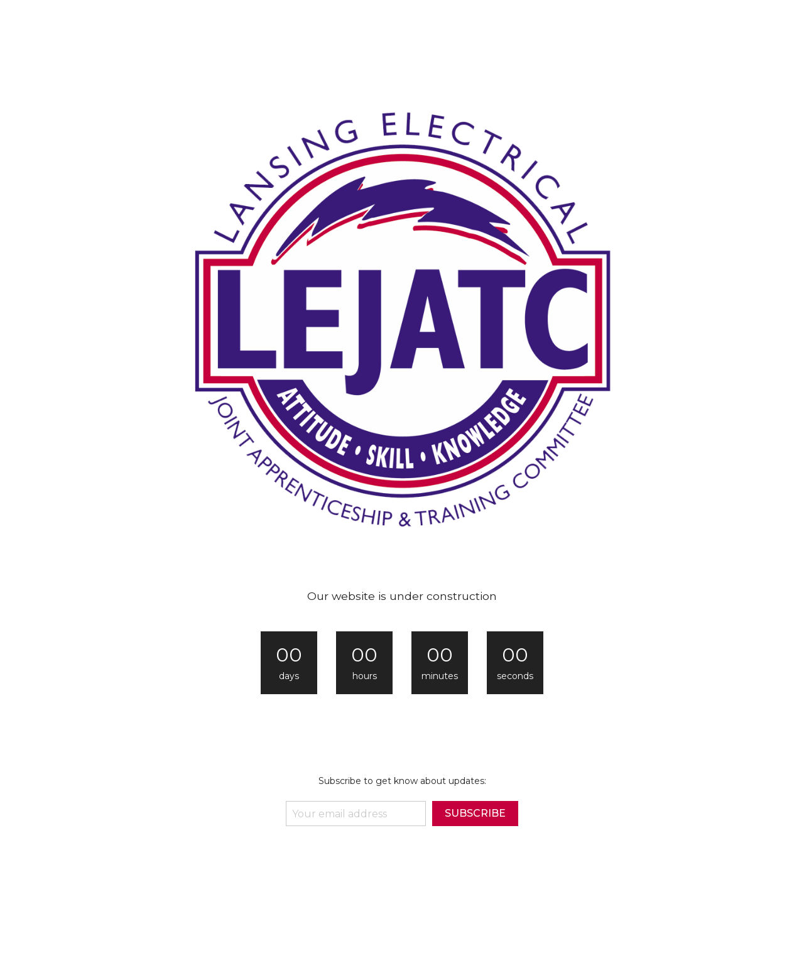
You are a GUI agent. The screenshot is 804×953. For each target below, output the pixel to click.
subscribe (475, 813)
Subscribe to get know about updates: (402, 781)
